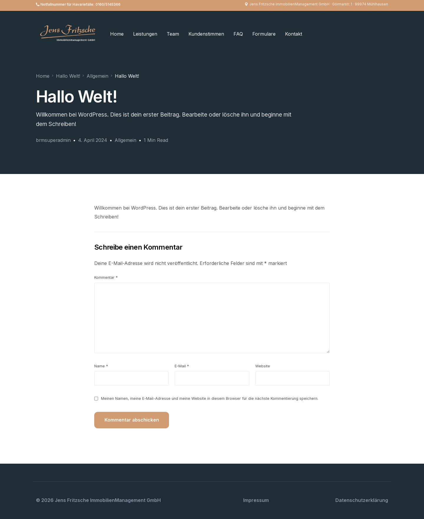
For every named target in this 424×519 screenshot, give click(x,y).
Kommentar (106, 277)
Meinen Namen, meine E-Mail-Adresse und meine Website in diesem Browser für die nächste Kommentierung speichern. (209, 398)
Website (262, 366)
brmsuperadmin (53, 140)
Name (101, 366)
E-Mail (182, 366)
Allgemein (126, 140)
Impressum (256, 500)
